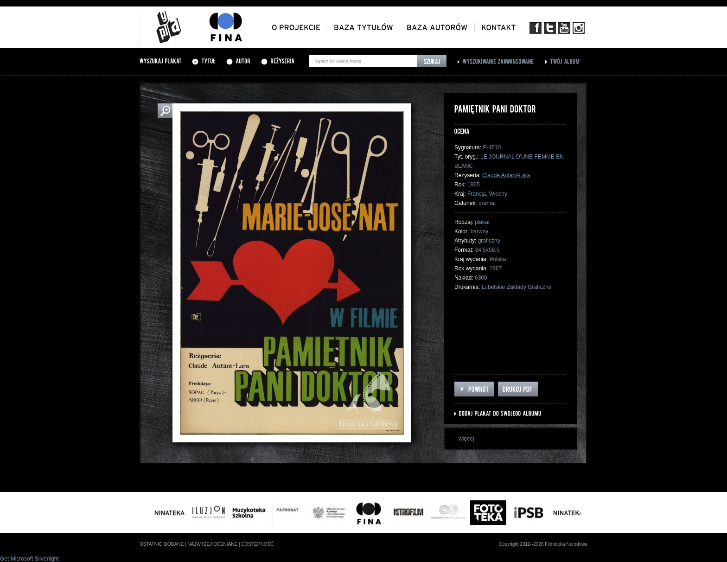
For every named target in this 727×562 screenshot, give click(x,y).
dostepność (257, 544)
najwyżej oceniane (212, 544)
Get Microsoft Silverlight (29, 559)
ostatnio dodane (162, 544)
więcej (466, 438)
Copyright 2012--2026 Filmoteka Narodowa (543, 544)
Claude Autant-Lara (506, 175)
